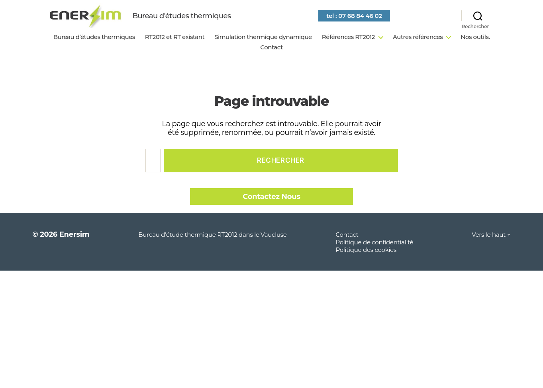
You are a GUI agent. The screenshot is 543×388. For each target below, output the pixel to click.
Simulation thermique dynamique (263, 47)
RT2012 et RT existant (174, 47)
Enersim (74, 245)
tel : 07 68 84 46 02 (370, 21)
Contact (271, 58)
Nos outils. (475, 47)
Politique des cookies (365, 260)
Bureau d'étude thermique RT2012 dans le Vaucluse (212, 245)
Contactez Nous (271, 207)
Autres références (418, 47)
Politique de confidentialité (374, 253)
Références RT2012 (348, 47)
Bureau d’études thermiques (94, 47)
